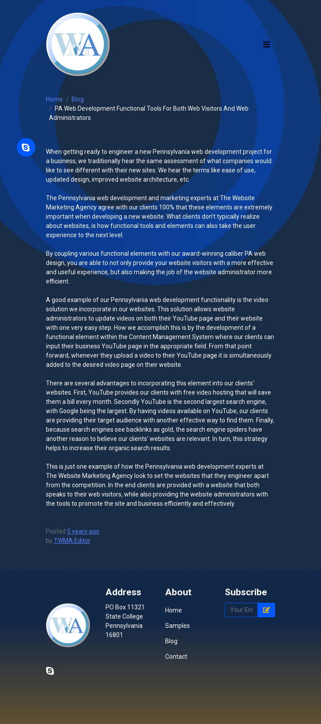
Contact (176, 656)
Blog (78, 99)
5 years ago (83, 531)
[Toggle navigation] (266, 44)
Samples (177, 625)
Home (54, 99)
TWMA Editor (72, 540)
